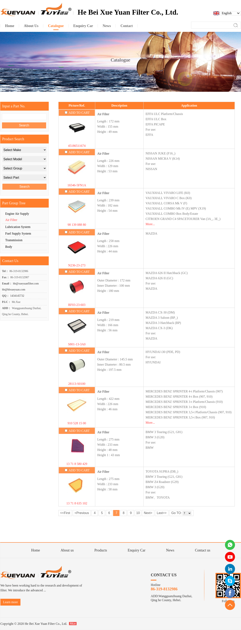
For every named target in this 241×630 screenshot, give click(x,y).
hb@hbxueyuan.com (13, 289)
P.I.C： (6, 301)
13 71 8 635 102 (76, 503)
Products (100, 550)
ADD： (6, 308)
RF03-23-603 (76, 304)
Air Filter (103, 114)
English (227, 13)
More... (150, 224)
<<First (65, 513)
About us (67, 550)
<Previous (82, 513)
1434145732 (17, 295)
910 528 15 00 (77, 423)
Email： (7, 283)
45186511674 (76, 145)
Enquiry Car (136, 550)
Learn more (10, 602)
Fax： (5, 277)
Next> (148, 513)
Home (35, 550)
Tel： (5, 271)
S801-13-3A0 (76, 344)
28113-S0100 (76, 383)
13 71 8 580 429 (76, 464)
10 (138, 513)
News (170, 550)
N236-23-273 (76, 265)
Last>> (162, 513)
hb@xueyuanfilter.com (26, 283)
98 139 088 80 (77, 224)
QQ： (5, 295)
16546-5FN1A (76, 185)
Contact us (202, 550)
